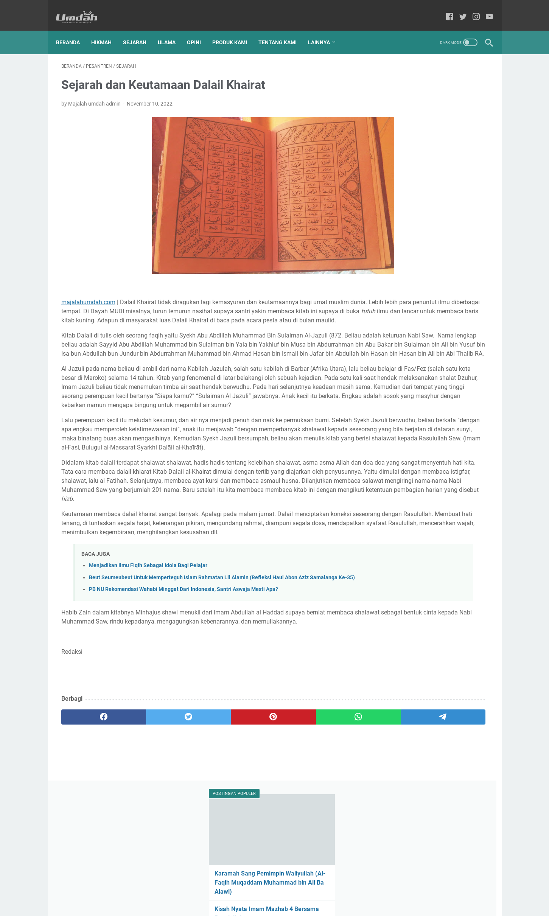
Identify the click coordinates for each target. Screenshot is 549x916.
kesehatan (472, 371)
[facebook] (89, 808)
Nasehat (388, 329)
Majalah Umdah (285, 904)
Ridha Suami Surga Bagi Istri (419, 194)
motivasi (440, 385)
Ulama (172, 30)
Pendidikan (442, 329)
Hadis (476, 301)
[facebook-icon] (444, 9)
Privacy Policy (304, 889)
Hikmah (106, 30)
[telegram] (318, 808)
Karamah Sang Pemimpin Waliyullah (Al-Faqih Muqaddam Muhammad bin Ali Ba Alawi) (431, 141)
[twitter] (147, 808)
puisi (464, 385)
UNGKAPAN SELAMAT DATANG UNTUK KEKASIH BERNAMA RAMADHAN (423, 221)
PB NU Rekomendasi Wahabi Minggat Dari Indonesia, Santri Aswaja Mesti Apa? (183, 672)
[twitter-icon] (458, 9)
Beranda (73, 30)
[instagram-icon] (471, 9)
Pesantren (390, 343)
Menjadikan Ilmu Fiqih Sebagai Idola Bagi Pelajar (148, 640)
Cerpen (415, 301)
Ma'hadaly (413, 315)
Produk (420, 343)
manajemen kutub (399, 385)
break (417, 371)
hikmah (442, 371)
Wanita (461, 357)
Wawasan (390, 371)
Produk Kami (235, 30)
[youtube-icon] (484, 9)
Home (236, 889)
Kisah (385, 315)
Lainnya (324, 30)
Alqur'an (388, 301)
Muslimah (445, 315)
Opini (199, 30)
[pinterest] (204, 808)
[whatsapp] (261, 808)
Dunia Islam (446, 301)
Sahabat (448, 343)
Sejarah (140, 30)
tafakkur (388, 399)
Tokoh (412, 357)
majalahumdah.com (88, 294)
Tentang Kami (283, 30)
